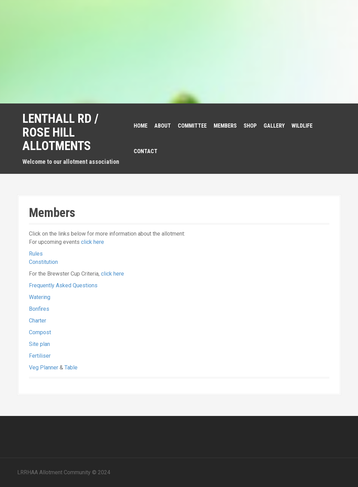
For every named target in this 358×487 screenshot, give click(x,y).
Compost (40, 332)
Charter (37, 320)
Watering (39, 297)
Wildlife (302, 125)
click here (92, 242)
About (162, 125)
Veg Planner (43, 367)
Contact (145, 151)
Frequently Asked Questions (63, 285)
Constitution (43, 262)
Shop (250, 125)
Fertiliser (40, 355)
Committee (192, 125)
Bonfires (39, 309)
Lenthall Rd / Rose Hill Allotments (60, 132)
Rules (36, 253)
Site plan (39, 344)
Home (140, 125)
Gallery (274, 125)
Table (71, 367)
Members (225, 125)
